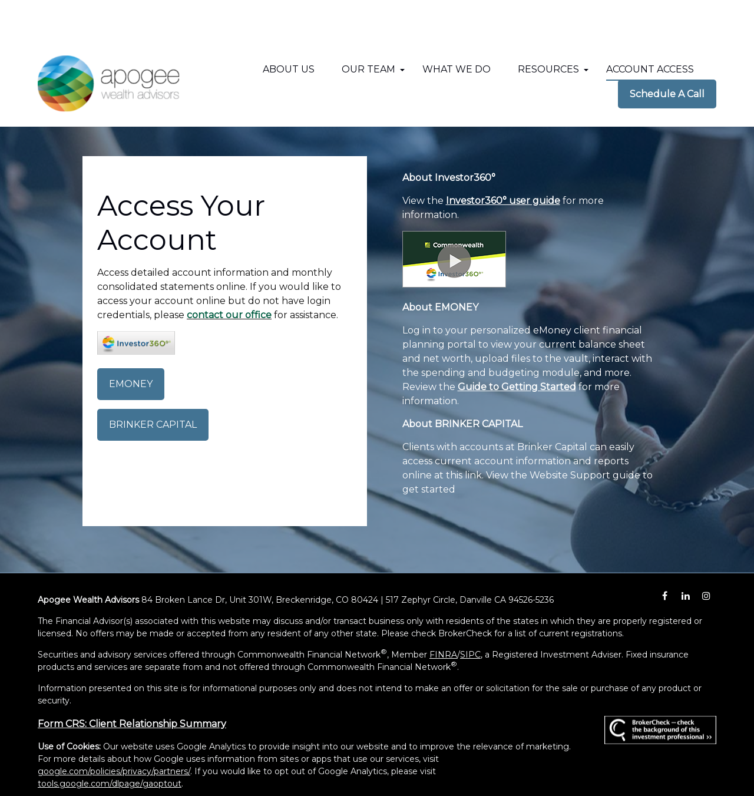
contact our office (229, 274)
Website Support (570, 434)
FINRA (443, 614)
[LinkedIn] (685, 555)
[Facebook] (665, 555)
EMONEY (131, 343)
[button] (288, 28)
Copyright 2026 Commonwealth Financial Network (258, 764)
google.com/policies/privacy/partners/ (114, 730)
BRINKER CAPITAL (153, 383)
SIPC (470, 614)
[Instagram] (706, 555)
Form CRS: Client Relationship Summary (132, 683)
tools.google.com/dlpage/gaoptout (109, 743)
